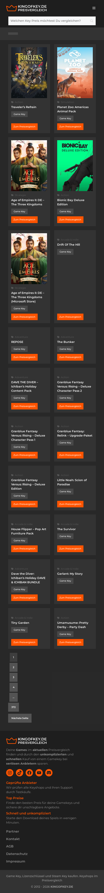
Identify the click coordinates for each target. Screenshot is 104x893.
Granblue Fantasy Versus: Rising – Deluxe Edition (28, 484)
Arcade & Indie (70, 239)
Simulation (67, 102)
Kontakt (13, 839)
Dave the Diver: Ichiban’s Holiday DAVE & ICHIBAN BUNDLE (28, 578)
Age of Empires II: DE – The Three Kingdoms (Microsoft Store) (27, 297)
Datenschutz (17, 854)
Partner (12, 831)
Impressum (15, 861)
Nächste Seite (19, 718)
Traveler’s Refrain (23, 107)
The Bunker (66, 342)
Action (19, 102)
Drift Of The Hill (68, 244)
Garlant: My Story (70, 574)
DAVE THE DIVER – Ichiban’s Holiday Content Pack (24, 386)
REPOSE (17, 342)
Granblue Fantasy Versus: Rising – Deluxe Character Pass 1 (28, 435)
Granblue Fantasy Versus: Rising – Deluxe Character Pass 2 (74, 386)
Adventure (21, 336)
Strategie (20, 195)
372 (13, 707)
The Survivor (66, 529)
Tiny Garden (20, 623)
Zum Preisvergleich (24, 126)
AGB (9, 846)
